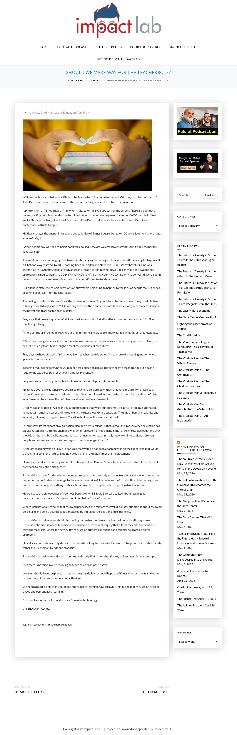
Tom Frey (83, 112)
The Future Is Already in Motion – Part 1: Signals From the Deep (197, 301)
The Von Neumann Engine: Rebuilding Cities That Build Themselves (195, 346)
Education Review (38, 608)
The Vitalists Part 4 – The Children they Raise (193, 383)
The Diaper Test (187, 598)
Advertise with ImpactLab (118, 59)
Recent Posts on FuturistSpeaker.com (194, 449)
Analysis (34, 112)
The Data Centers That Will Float (194, 519)
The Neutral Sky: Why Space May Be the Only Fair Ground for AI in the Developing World (196, 463)
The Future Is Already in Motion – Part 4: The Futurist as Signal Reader (197, 259)
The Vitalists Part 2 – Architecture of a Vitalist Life (195, 406)
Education (69, 112)
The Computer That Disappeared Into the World (195, 557)
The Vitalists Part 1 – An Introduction (192, 418)
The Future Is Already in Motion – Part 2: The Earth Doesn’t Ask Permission (197, 287)
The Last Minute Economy (193, 310)
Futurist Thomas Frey (53, 301)
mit (29, 624)
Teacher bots (39, 624)
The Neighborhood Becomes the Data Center (195, 503)
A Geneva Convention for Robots (193, 573)
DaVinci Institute (182, 47)
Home (44, 47)
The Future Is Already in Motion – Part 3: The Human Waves (197, 273)
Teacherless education (60, 624)
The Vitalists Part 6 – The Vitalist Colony (193, 360)
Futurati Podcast (72, 47)
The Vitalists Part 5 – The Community (193, 372)
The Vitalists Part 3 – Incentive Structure (196, 395)
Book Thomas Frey (145, 47)
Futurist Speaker (108, 47)
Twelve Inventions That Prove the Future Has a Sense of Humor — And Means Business (196, 538)
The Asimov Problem (190, 605)
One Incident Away (189, 587)
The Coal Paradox (188, 335)
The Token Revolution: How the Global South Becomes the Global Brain (197, 484)
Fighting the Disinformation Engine (194, 326)
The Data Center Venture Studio (197, 317)
